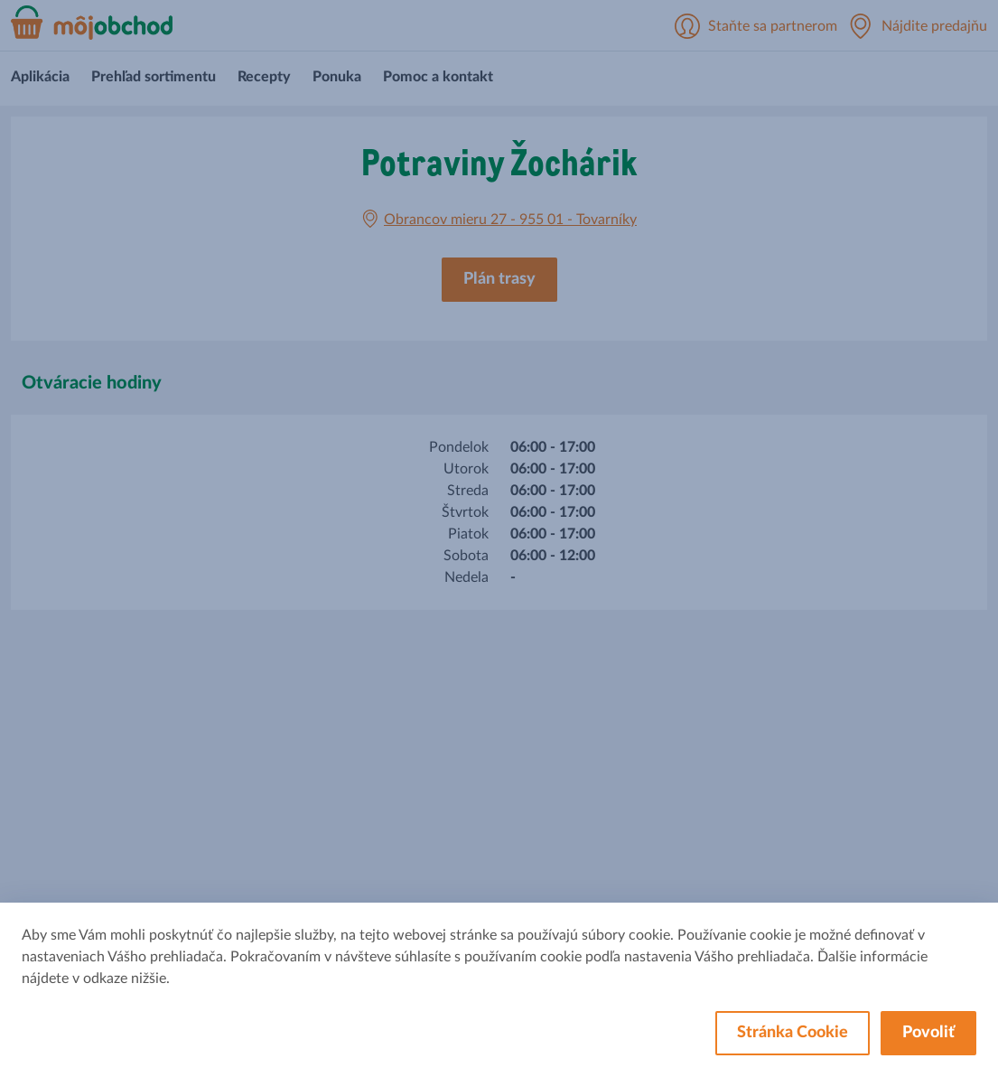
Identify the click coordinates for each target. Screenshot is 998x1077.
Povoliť (928, 1033)
